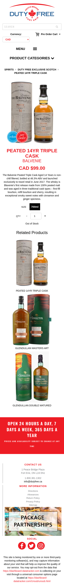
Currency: (16, 34)
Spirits (9, 69)
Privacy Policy (33, 501)
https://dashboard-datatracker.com (21, 571)
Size (23, 207)
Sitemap (33, 505)
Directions (33, 491)
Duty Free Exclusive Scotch (37, 69)
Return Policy (33, 498)
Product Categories (32, 58)
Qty (18, 216)
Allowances (33, 494)
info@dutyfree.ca (33, 481)
